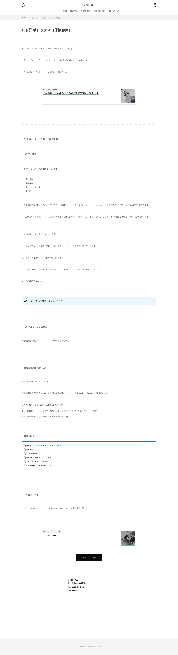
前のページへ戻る (89, 557)
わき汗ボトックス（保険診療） (51, 18)
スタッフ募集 (63, 11)
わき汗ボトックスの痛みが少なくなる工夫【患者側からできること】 (71, 93)
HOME (26, 18)
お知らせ (34, 18)
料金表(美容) (85, 11)
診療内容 (73, 11)
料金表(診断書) (99, 11)
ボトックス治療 (50, 535)
